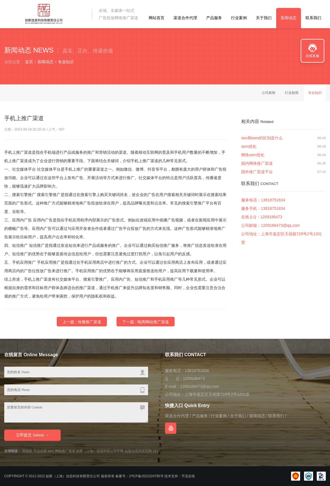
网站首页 (156, 18)
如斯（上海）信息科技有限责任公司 (73, 476)
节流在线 (40, 451)
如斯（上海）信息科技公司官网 (100, 451)
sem (51, 451)
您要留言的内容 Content (76, 412)
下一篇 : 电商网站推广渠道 (145, 322)
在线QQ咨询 (170, 428)
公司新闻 (268, 93)
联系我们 (313, 18)
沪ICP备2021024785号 (146, 476)
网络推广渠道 (65, 451)
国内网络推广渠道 (257, 163)
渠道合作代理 (185, 18)
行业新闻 (291, 93)
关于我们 (264, 18)
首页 (29, 62)
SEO (156, 451)
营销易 (27, 451)
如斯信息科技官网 (138, 451)
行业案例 (239, 18)
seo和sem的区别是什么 (262, 138)
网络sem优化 (252, 155)
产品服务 (214, 18)
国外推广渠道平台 (257, 172)
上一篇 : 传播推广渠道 (81, 322)
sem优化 (248, 146)
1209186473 (271, 217)
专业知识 (66, 62)
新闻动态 (288, 18)
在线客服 (312, 56)
